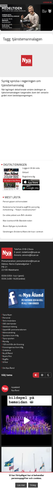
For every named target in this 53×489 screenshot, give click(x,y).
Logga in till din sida (31, 168)
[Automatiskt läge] (36, 375)
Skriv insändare (9, 320)
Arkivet (25, 172)
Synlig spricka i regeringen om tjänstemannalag (21, 83)
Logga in (47, 2)
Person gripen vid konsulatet (15, 201)
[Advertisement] (26, 129)
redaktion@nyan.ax (31, 252)
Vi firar (5, 362)
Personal (6, 317)
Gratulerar (7, 350)
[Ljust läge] (42, 375)
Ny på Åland (8, 353)
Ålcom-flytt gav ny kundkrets (15, 226)
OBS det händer (9, 323)
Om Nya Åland (8, 367)
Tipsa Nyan (7, 314)
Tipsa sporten (8, 338)
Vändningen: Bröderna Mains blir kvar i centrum (23, 231)
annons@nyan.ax (30, 255)
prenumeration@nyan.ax (28, 261)
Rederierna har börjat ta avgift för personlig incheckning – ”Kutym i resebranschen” (21, 208)
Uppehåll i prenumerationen (14, 329)
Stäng (33, 485)
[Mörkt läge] (48, 375)
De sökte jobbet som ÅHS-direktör (17, 215)
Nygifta (5, 359)
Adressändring (9, 332)
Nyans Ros (7, 356)
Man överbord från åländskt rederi (17, 220)
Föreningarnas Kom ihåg (13, 347)
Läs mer (21, 485)
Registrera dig (28, 176)
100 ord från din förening (13, 344)
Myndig (6, 341)
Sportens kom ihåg (11, 335)
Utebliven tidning (10, 326)
